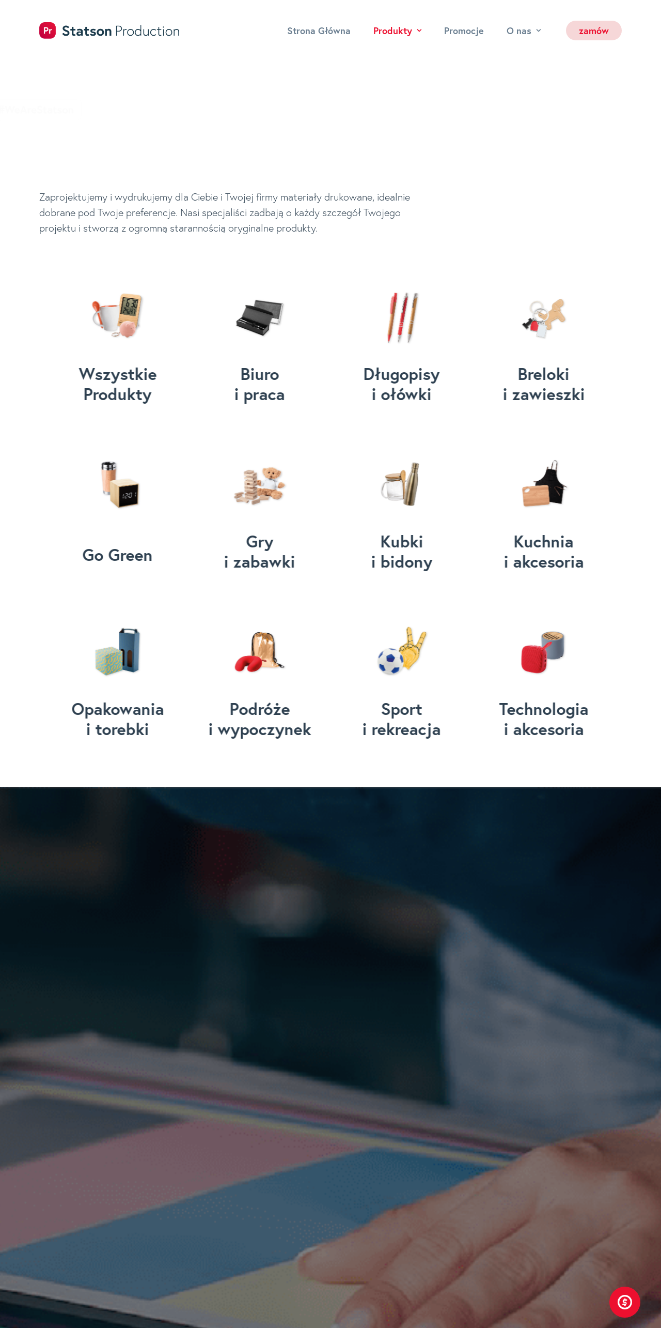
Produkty (397, 30)
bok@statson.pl (439, 1083)
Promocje (464, 30)
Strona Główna (319, 30)
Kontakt (258, 1263)
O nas (524, 30)
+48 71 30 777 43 (443, 1050)
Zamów (257, 1284)
